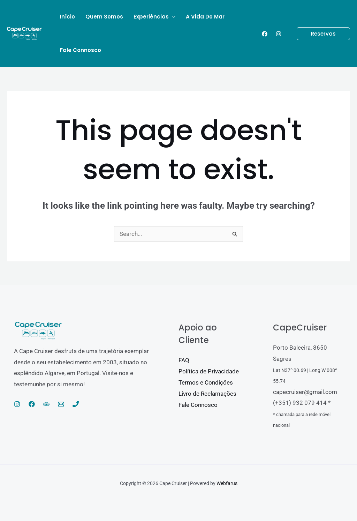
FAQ (183, 360)
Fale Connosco (198, 404)
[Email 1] (61, 404)
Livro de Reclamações (207, 393)
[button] (319, 33)
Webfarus (227, 483)
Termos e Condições (205, 382)
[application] (172, 17)
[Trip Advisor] (46, 404)
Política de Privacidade (208, 371)
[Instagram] (278, 34)
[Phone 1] (76, 404)
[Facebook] (264, 34)
